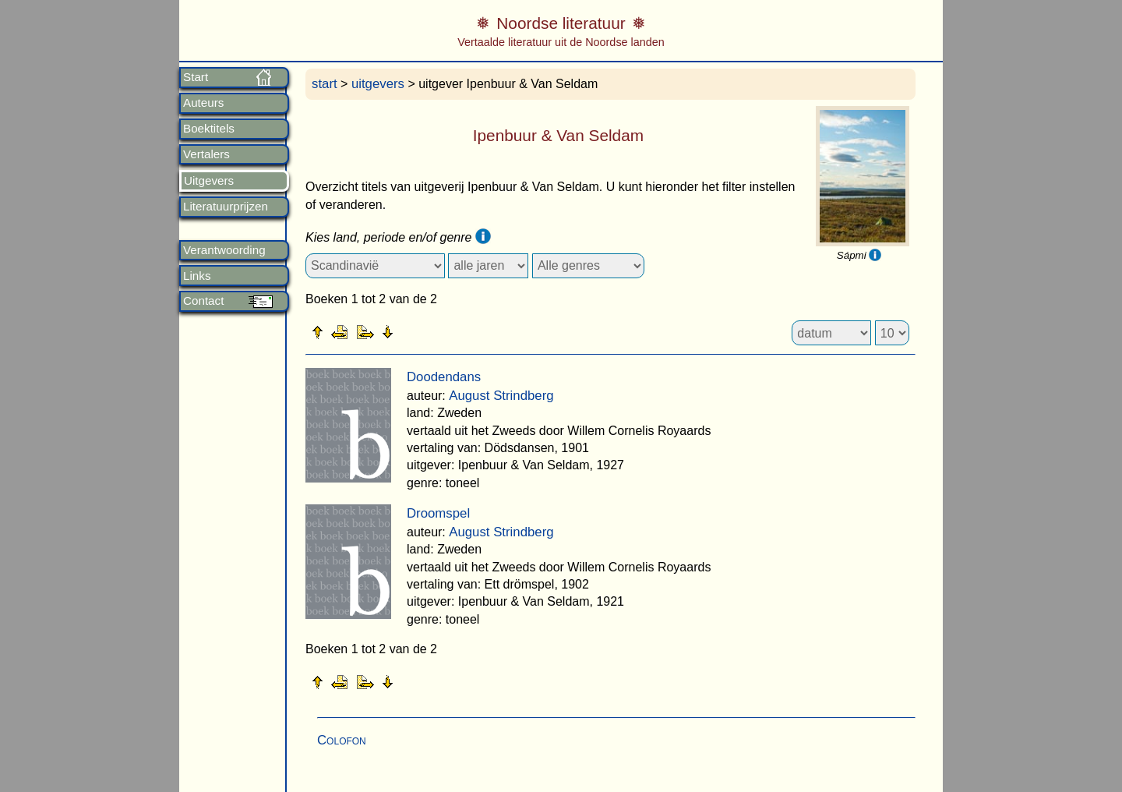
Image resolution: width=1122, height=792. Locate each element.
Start (195, 77)
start (324, 83)
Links (196, 276)
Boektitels (209, 128)
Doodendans (444, 376)
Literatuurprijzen (225, 206)
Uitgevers (209, 181)
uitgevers (377, 83)
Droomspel (438, 513)
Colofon (341, 740)
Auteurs (203, 103)
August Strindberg (501, 395)
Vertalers (206, 154)
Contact (203, 301)
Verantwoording (224, 250)
